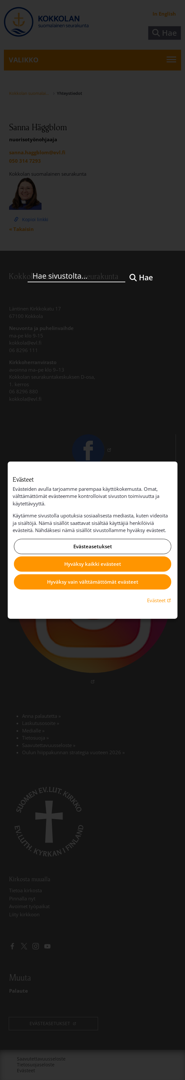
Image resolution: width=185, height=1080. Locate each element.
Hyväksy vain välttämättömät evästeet (92, 581)
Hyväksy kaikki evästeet (92, 564)
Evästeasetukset (92, 546)
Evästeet (159, 600)
